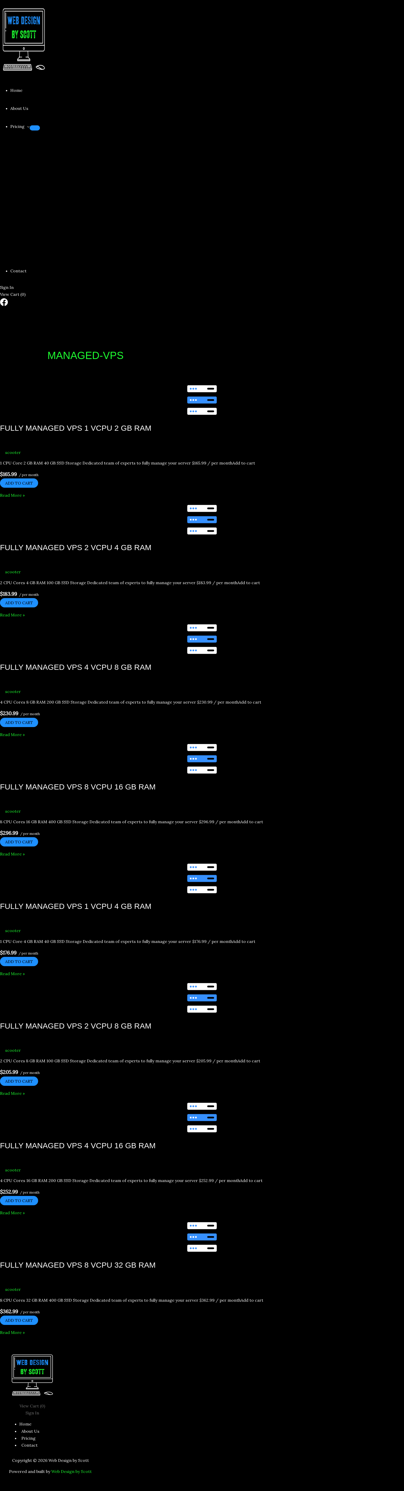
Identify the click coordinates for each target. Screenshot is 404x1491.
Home (16, 90)
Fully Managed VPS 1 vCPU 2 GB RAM (75, 428)
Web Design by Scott (71, 1471)
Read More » (12, 495)
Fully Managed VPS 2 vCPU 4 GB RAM (75, 547)
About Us (19, 108)
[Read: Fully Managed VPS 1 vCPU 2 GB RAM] (202, 400)
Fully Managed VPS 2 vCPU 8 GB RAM (75, 1026)
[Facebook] (4, 304)
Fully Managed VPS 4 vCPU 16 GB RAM (78, 1145)
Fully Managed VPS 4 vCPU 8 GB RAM (75, 667)
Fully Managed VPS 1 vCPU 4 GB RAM (75, 906)
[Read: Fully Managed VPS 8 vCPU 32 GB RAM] (202, 1236)
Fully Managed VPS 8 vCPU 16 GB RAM (78, 787)
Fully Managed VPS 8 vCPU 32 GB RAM (78, 1265)
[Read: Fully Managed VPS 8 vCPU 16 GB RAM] (202, 758)
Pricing (17, 126)
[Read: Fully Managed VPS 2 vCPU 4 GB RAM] (202, 519)
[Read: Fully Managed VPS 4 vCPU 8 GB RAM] (202, 639)
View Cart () (13, 294)
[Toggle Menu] (35, 128)
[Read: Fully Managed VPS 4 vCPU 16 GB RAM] (202, 1117)
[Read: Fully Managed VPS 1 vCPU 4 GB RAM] (202, 878)
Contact (18, 270)
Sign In (7, 287)
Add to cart (19, 483)
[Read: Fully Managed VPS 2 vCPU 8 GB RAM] (202, 997)
